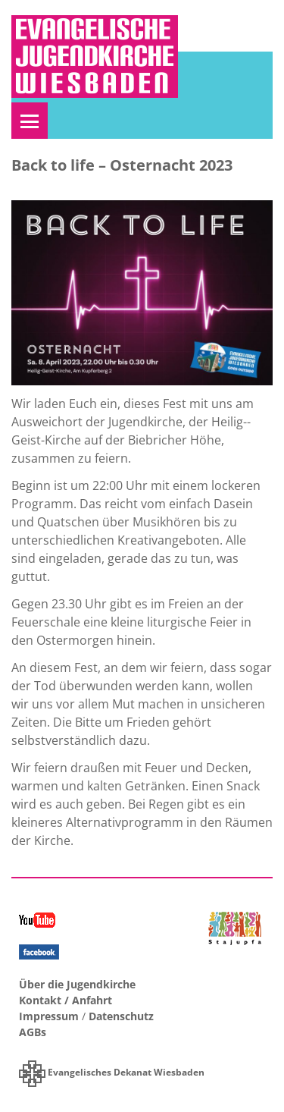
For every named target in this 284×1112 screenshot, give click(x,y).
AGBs (32, 1032)
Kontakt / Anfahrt (65, 1000)
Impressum (49, 1016)
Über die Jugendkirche (77, 984)
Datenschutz (121, 1016)
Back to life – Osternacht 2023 (122, 165)
